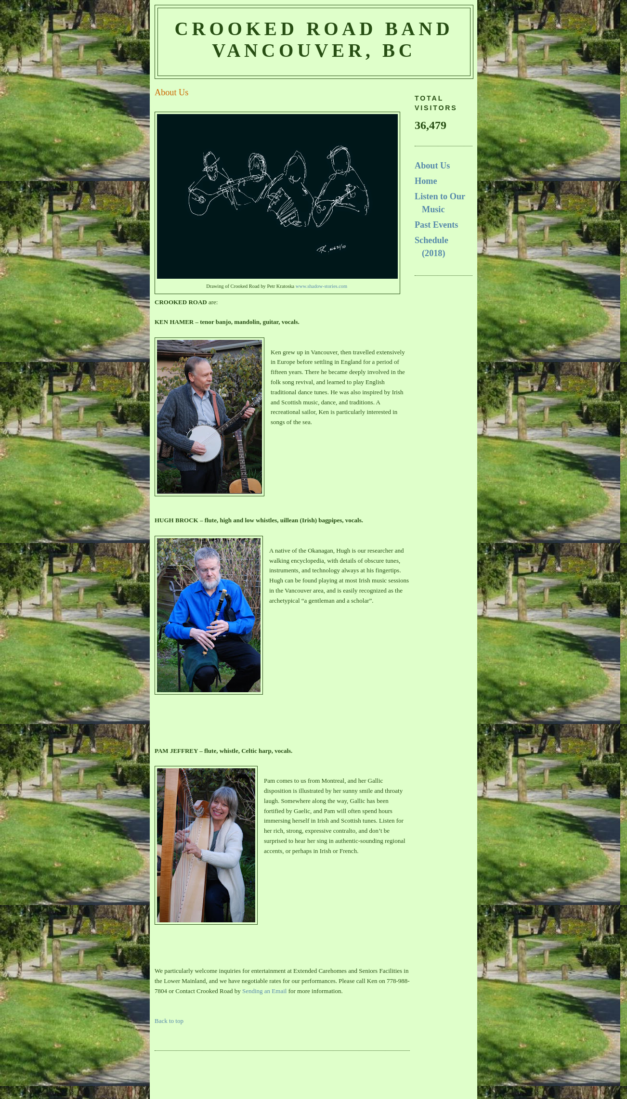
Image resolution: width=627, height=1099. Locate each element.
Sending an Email (264, 991)
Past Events (436, 225)
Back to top (169, 1020)
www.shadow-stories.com (321, 286)
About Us (432, 165)
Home (426, 181)
